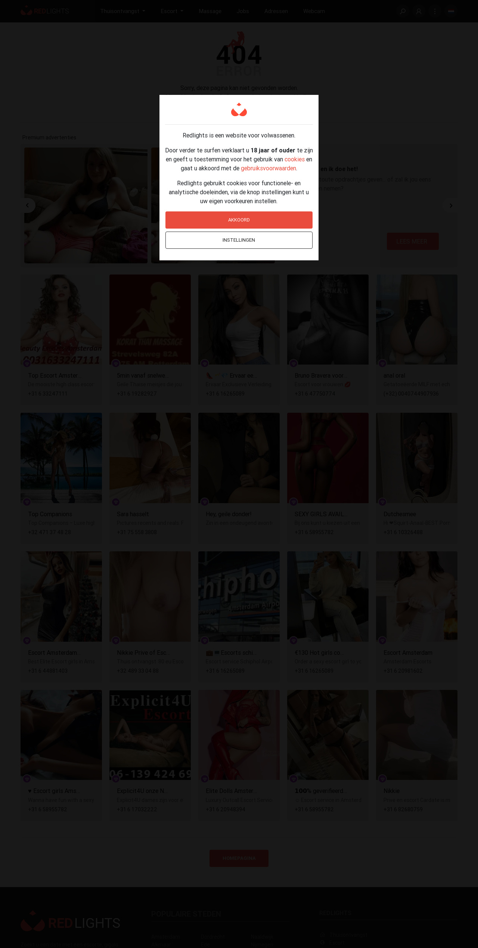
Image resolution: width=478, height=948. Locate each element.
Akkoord (239, 220)
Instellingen (239, 240)
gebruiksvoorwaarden (268, 168)
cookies (295, 159)
